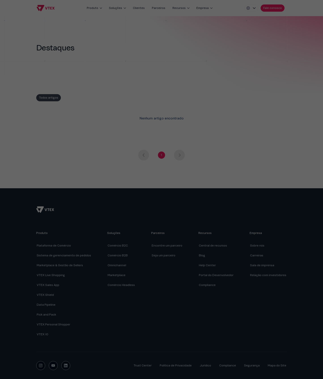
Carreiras (256, 255)
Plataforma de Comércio (54, 245)
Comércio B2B (118, 255)
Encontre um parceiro (167, 245)
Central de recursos (213, 245)
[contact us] (273, 8)
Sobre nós (257, 245)
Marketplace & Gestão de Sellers (60, 265)
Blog (202, 255)
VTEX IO (42, 334)
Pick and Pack (46, 314)
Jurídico (205, 365)
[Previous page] (143, 155)
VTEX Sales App (48, 285)
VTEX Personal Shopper (53, 324)
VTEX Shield (45, 295)
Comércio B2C (118, 245)
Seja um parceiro (163, 255)
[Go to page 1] (161, 155)
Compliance (227, 365)
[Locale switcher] (251, 8)
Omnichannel (117, 265)
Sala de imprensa (262, 265)
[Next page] (179, 155)
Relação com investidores (268, 275)
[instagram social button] (40, 365)
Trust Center (143, 365)
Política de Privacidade (176, 365)
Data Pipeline (46, 305)
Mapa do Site (277, 365)
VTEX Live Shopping (51, 275)
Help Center (207, 265)
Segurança (252, 365)
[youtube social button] (53, 365)
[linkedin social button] (65, 365)
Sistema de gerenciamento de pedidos (64, 255)
